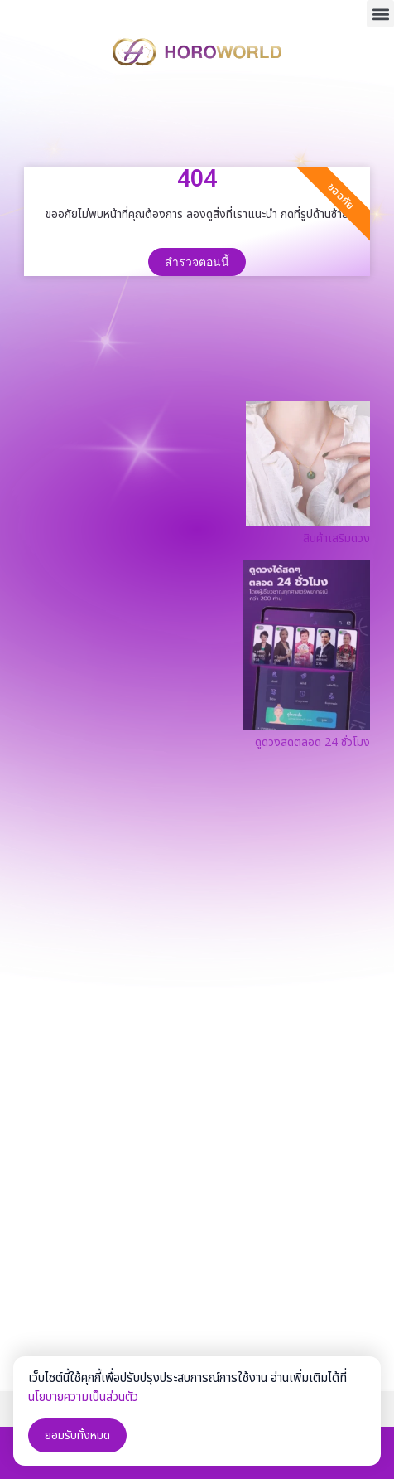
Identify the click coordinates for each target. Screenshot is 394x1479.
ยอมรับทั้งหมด (77, 1435)
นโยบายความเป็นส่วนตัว (83, 1397)
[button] (380, 13)
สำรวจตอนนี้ (197, 262)
